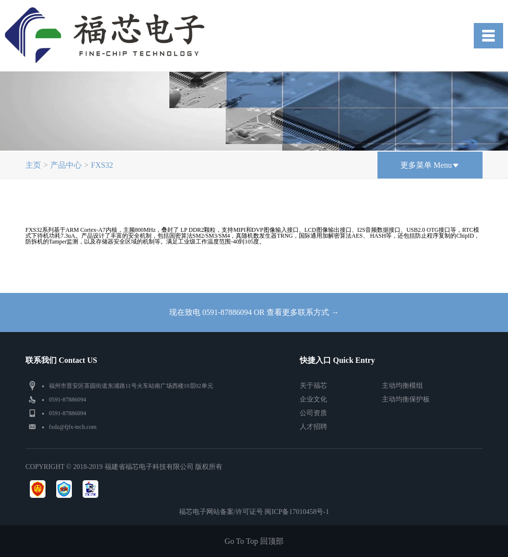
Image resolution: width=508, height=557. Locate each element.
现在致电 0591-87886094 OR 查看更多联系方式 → (254, 312)
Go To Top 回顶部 (253, 541)
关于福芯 (313, 385)
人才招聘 (313, 426)
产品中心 (66, 165)
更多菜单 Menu (430, 165)
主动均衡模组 (402, 385)
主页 (33, 165)
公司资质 (313, 413)
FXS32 (102, 165)
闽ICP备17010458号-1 (297, 511)
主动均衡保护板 (406, 399)
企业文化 (313, 399)
